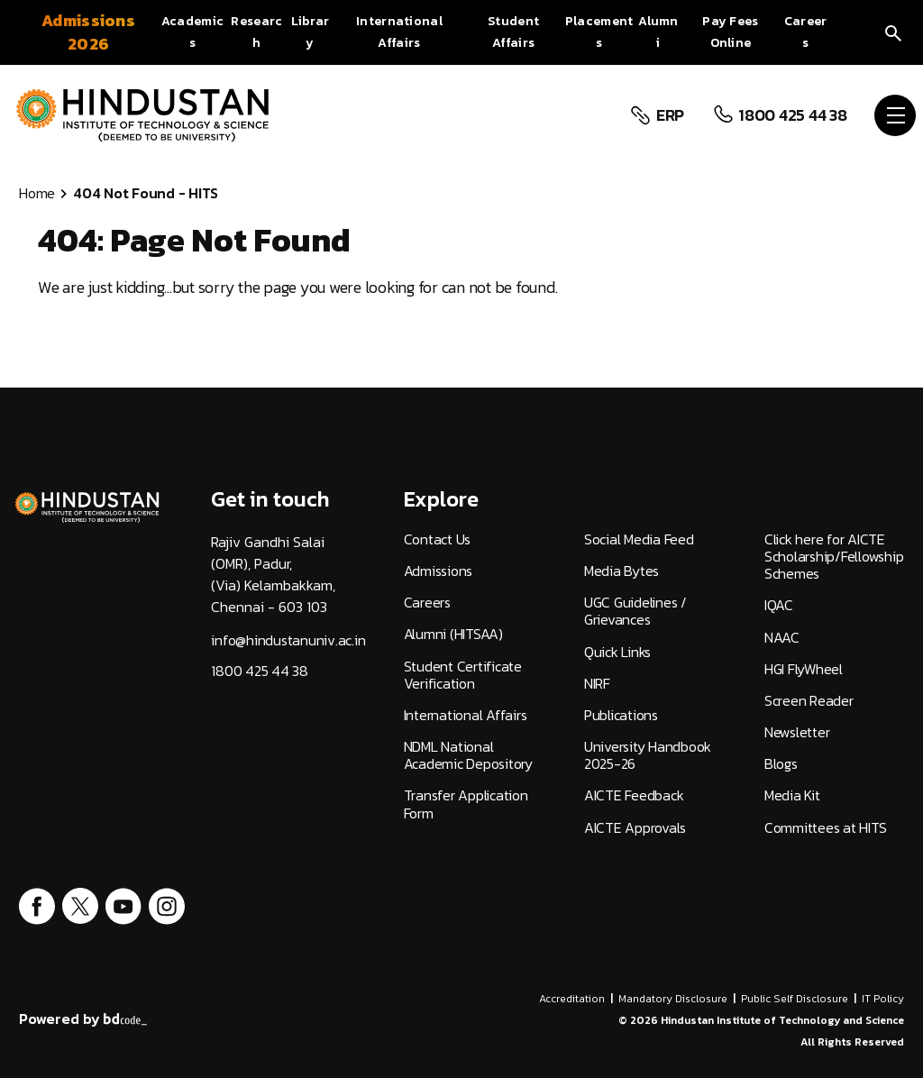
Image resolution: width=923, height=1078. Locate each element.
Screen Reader (809, 700)
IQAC (778, 605)
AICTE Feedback (634, 795)
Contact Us (437, 539)
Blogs (781, 763)
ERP (667, 115)
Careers (427, 602)
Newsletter (797, 732)
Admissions (438, 571)
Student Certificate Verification (463, 675)
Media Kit (792, 795)
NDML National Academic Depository (468, 755)
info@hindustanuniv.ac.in (288, 640)
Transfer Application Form (466, 804)
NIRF (597, 683)
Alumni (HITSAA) (453, 634)
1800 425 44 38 (790, 115)
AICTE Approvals (635, 827)
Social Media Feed (639, 539)
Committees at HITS (825, 827)
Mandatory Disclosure (672, 999)
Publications (621, 715)
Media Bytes (621, 571)
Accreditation (572, 999)
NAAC (782, 637)
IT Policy (883, 999)
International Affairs (465, 715)
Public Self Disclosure (794, 999)
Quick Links (617, 652)
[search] (893, 32)
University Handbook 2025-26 (647, 755)
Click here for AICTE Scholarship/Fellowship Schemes (834, 557)
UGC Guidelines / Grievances (635, 611)
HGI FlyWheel (803, 669)
